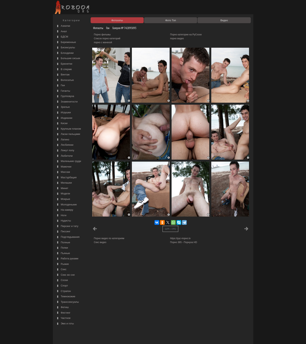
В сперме (64, 69)
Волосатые (65, 80)
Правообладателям (90, 336)
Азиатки (63, 26)
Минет (62, 188)
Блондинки (65, 53)
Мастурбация (66, 177)
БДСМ (62, 36)
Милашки (64, 183)
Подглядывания (68, 237)
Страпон (63, 291)
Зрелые (63, 107)
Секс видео (100, 242)
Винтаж (63, 74)
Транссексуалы (67, 302)
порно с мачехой (103, 42)
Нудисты (63, 220)
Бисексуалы (65, 47)
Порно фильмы (102, 34)
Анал (61, 31)
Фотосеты (96, 28)
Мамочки (63, 166)
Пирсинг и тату (67, 226)
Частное (63, 318)
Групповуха (65, 96)
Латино (62, 139)
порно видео (177, 38)
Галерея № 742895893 (122, 28)
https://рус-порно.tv (180, 238)
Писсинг (63, 231)
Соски (62, 280)
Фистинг (63, 313)
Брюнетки (64, 64)
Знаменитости (67, 101)
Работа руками (67, 258)
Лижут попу (65, 150)
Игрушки (63, 112)
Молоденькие (66, 204)
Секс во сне (65, 275)
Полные (63, 242)
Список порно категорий (107, 38)
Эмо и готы (65, 323)
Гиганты (63, 91)
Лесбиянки (65, 145)
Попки (62, 248)
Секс (61, 269)
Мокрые (63, 199)
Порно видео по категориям (109, 238)
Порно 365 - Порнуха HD (183, 242)
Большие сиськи (68, 58)
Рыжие (62, 264)
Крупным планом (68, 129)
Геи (60, 85)
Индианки (64, 118)
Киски (62, 123)
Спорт (62, 285)
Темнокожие (65, 296)
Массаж (63, 172)
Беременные (66, 42)
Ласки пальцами (68, 134)
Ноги (61, 215)
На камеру (64, 210)
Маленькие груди (68, 161)
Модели (63, 193)
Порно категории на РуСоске (186, 34)
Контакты (122, 336)
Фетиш (62, 307)
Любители (64, 156)
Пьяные (63, 253)
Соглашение (108, 336)
